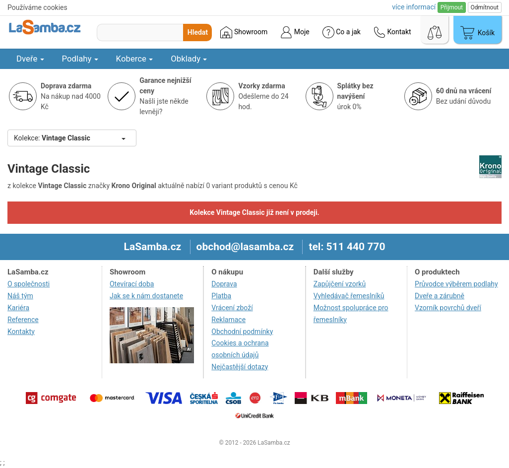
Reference (23, 320)
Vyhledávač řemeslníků (349, 296)
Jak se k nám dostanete (146, 296)
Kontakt (392, 32)
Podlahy (80, 59)
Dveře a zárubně (439, 296)
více (414, 7)
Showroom (243, 32)
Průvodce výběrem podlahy (456, 284)
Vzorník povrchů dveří (448, 308)
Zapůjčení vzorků (340, 284)
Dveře (30, 59)
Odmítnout (485, 7)
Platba (221, 296)
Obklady (189, 59)
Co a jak (341, 32)
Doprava (224, 284)
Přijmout (452, 7)
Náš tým (20, 296)
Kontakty (21, 331)
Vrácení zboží (232, 308)
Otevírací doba (132, 284)
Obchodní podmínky (242, 331)
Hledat (198, 32)
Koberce (134, 59)
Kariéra (18, 308)
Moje (294, 32)
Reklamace (228, 320)
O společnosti (28, 284)
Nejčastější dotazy (239, 367)
